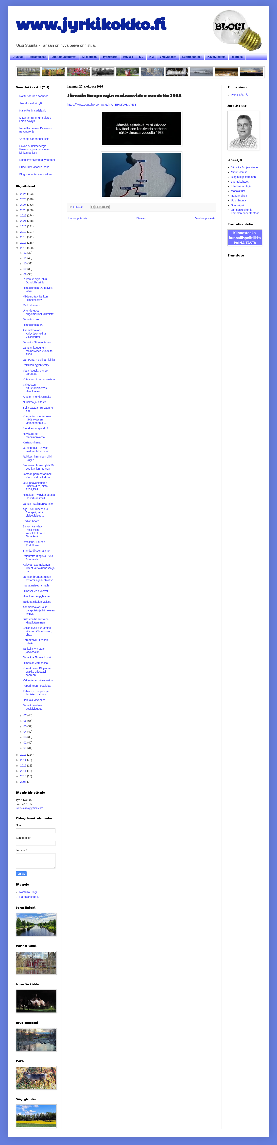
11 (25, 258)
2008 (23, 781)
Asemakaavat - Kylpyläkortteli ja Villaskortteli (34, 333)
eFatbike (237, 56)
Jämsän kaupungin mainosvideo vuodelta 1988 (38, 351)
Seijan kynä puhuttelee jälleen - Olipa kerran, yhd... (37, 631)
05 (25, 726)
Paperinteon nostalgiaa (37, 685)
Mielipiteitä (89, 56)
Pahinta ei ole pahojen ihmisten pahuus (36, 693)
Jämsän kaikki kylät (31, 103)
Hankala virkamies (34, 700)
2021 (23, 220)
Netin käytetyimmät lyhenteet (37, 159)
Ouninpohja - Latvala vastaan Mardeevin (36, 449)
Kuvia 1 (128, 56)
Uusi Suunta (238, 200)
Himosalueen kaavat (35, 591)
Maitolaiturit (238, 191)
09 (25, 269)
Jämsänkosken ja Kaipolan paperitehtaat (245, 211)
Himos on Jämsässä (35, 663)
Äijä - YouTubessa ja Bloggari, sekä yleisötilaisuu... (35, 512)
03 (25, 737)
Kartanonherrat (32, 442)
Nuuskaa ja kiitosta (34, 402)
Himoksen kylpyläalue (36, 596)
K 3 (151, 56)
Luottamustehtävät (64, 56)
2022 (23, 215)
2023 (23, 210)
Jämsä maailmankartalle (38, 503)
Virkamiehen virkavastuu (38, 680)
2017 (23, 242)
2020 (23, 226)
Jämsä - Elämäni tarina (37, 342)
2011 (23, 770)
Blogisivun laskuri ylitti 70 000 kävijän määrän (38, 467)
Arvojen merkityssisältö (37, 396)
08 (25, 274)
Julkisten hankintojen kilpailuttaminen (36, 621)
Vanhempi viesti (205, 218)
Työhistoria (110, 56)
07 (25, 715)
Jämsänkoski (31, 319)
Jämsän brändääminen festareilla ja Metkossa (38, 578)
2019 (23, 231)
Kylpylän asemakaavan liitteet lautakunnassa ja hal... (39, 568)
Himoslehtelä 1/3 (33, 324)
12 (25, 252)
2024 (23, 204)
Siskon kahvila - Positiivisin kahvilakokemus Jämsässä (34, 531)
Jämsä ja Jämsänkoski (37, 657)
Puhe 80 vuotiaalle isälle (34, 167)
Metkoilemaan (31, 305)
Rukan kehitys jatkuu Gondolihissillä (35, 280)
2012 (23, 765)
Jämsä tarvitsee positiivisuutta (32, 707)
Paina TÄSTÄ (239, 94)
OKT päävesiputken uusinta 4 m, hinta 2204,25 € (35, 486)
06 (25, 720)
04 (25, 731)
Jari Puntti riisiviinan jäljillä (39, 359)
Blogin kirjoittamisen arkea (35, 174)
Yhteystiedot (168, 56)
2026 (23, 193)
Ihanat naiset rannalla (36, 585)
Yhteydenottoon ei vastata (39, 379)
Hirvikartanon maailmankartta (34, 435)
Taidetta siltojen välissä (37, 601)
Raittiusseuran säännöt (33, 96)
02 (25, 742)
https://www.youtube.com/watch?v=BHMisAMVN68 (101, 104)
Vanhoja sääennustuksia (34, 138)
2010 (23, 776)
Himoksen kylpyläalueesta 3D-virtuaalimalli (39, 496)
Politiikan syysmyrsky (36, 365)
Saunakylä (237, 205)
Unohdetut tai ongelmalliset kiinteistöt (38, 312)
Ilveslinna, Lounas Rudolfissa (34, 543)
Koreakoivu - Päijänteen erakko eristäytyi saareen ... (37, 672)
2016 (23, 248)
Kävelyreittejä (216, 56)
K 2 (141, 56)
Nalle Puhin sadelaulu (32, 110)
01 (25, 747)
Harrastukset (37, 56)
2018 (23, 237)
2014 (23, 760)
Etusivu (18, 56)
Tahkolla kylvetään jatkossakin (34, 650)
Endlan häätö (31, 521)
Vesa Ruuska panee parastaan (35, 372)
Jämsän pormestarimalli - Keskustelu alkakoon (38, 475)
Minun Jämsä (239, 172)
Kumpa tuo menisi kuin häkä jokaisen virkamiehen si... (37, 420)
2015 (23, 754)
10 (25, 263)
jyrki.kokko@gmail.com (29, 808)
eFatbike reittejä (241, 186)
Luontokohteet (192, 56)
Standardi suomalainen (37, 550)
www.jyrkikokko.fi (91, 23)
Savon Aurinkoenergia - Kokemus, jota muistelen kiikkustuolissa (34, 149)
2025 (23, 199)
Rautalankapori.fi (29, 896)
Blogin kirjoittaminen (243, 176)
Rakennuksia (239, 195)
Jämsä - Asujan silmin (244, 167)
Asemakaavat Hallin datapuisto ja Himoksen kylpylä (39, 610)
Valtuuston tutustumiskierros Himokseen (35, 388)
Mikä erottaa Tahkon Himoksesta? (35, 298)
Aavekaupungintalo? (35, 428)
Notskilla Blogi (28, 892)
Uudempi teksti (77, 218)
